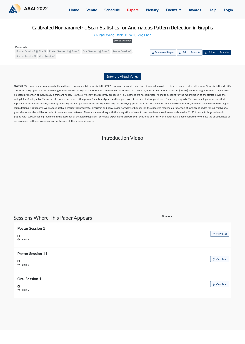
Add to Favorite (189, 52)
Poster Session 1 (122, 51)
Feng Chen (144, 35)
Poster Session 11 (26, 56)
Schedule (112, 10)
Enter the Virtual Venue (122, 76)
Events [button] (172, 10)
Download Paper (163, 52)
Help (212, 10)
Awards (195, 10)
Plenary (152, 10)
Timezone (167, 216)
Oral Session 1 (47, 56)
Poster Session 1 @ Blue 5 (31, 51)
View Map (219, 233)
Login (228, 10)
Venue (91, 10)
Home (74, 10)
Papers (133, 10)
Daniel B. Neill (125, 35)
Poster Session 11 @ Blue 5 (64, 51)
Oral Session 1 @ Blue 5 (96, 51)
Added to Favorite (217, 52)
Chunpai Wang (104, 35)
